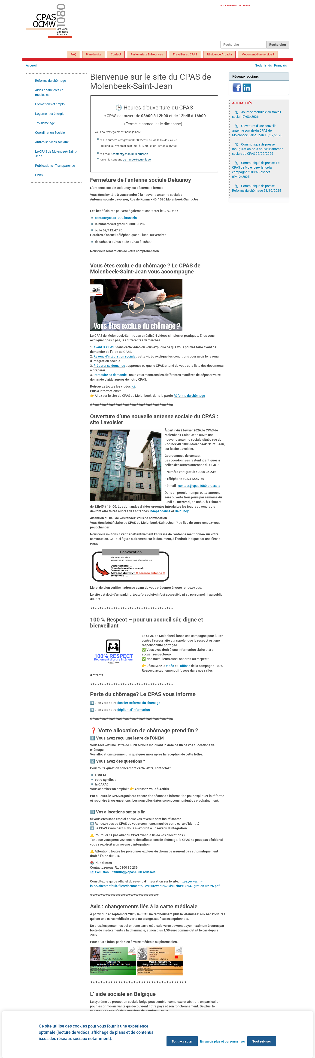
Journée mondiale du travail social (256, 114)
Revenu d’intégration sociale (115, 356)
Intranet (244, 5)
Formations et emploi (50, 104)
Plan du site (93, 54)
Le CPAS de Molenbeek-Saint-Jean (56, 154)
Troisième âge (45, 123)
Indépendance (159, 511)
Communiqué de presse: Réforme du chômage (256, 188)
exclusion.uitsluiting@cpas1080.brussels (125, 872)
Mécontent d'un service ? (258, 54)
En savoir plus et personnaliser (222, 1041)
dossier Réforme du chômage (138, 703)
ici (133, 386)
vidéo (170, 666)
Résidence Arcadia (219, 54)
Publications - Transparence (55, 165)
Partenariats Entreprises (147, 54)
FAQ (73, 54)
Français (280, 65)
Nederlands (263, 65)
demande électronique (137, 159)
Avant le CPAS (104, 347)
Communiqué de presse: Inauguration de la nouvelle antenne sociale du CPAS (257, 148)
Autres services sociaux (52, 142)
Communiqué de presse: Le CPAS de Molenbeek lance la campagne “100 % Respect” (255, 170)
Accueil (31, 65)
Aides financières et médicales (49, 92)
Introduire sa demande (110, 375)
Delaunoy (181, 511)
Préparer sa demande (109, 365)
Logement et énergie (49, 113)
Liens (39, 175)
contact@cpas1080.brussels (130, 154)
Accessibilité (228, 5)
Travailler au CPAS (185, 54)
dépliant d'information (133, 710)
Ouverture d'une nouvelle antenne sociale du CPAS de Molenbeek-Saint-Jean (257, 130)
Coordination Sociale (50, 132)
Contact (116, 54)
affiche (185, 666)
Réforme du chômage (189, 395)
